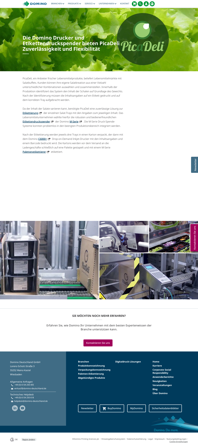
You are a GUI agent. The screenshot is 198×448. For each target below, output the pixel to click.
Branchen (57, 3)
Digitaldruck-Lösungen (128, 361)
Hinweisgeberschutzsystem (113, 439)
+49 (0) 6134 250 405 (24, 384)
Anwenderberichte (163, 376)
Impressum (160, 439)
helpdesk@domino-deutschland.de (31, 401)
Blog (155, 389)
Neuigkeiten (160, 381)
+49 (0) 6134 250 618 (24, 397)
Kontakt (124, 3)
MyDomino (136, 408)
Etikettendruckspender (36, 121)
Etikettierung (30, 113)
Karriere (157, 365)
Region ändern (28, 439)
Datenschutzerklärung (136, 439)
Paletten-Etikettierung (91, 373)
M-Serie (74, 121)
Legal (150, 439)
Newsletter (87, 408)
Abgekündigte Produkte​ (91, 377)
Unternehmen (107, 3)
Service (90, 3)
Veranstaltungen (162, 385)
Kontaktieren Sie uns (98, 343)
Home (156, 361)
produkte (74, 3)
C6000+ (42, 139)
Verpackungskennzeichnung (94, 369)
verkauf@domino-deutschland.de (30, 388)
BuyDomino (112, 408)
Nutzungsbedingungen (177, 439)
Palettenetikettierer (34, 151)
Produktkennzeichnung (91, 365)
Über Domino (160, 393)
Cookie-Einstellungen (178, 441)
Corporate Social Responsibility (162, 371)
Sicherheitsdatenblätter (165, 408)
